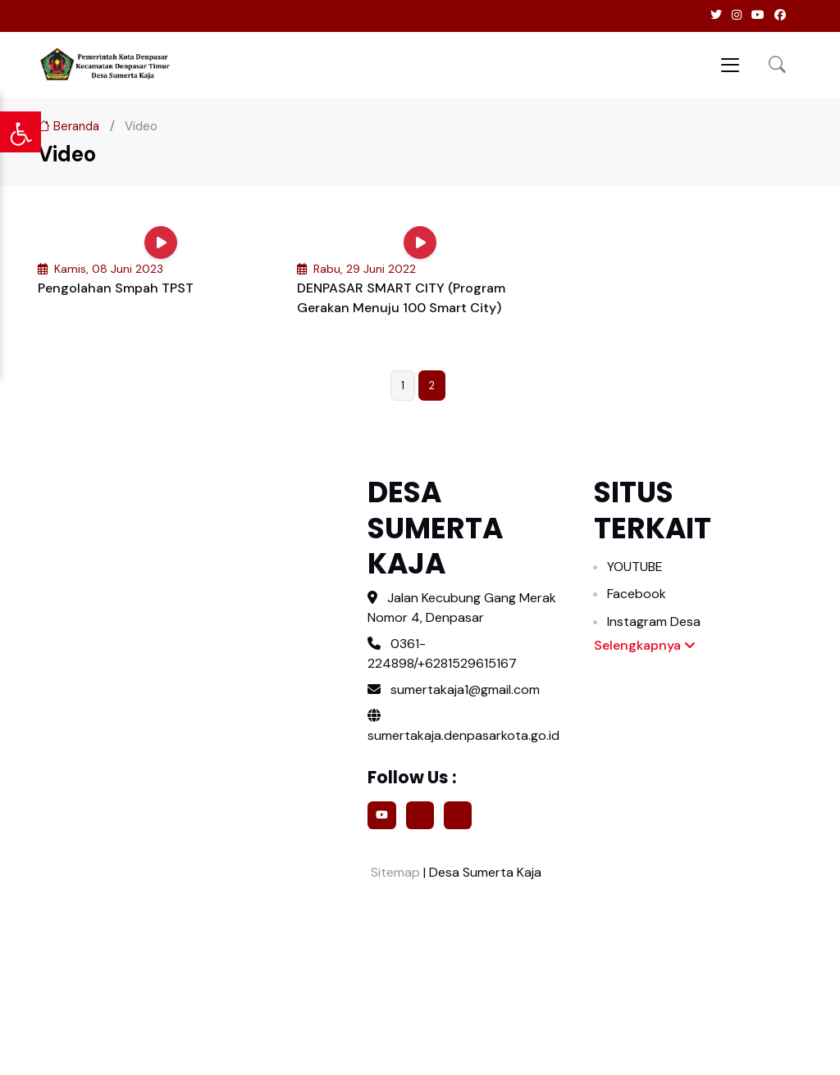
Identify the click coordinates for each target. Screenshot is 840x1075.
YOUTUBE (635, 566)
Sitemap (394, 872)
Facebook (636, 593)
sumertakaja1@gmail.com (465, 689)
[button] (777, 64)
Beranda (68, 126)
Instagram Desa (654, 621)
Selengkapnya (645, 645)
